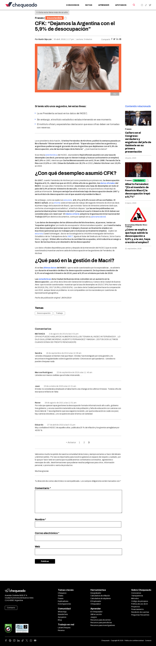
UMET (70, 236)
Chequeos (62, 593)
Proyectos (135, 607)
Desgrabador (95, 593)
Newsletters (63, 614)
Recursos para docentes (100, 620)
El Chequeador (96, 612)
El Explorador (95, 601)
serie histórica (51, 155)
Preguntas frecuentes (140, 615)
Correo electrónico (47, 533)
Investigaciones (64, 604)
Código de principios (139, 601)
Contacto (11, 608)
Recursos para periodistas (101, 623)
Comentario (43, 488)
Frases (39, 18)
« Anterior (71, 442)
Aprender (103, 5)
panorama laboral (98, 217)
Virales (60, 596)
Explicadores (63, 601)
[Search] (134, 5)
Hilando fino (140, 225)
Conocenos (72, 5)
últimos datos (49, 268)
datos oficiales (107, 183)
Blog (60, 620)
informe (57, 203)
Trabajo (59, 313)
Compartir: (106, 39)
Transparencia (137, 596)
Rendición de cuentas (140, 612)
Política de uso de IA (139, 604)
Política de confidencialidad (134, 640)
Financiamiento (137, 609)
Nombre (40, 519)
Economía (129, 225)
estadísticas (45, 279)
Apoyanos (120, 5)
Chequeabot (95, 604)
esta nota (68, 200)
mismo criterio (73, 214)
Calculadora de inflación (100, 596)
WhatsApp (62, 612)
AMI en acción (96, 614)
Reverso (61, 630)
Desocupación (44, 313)
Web (37, 546)
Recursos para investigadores (102, 625)
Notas (88, 5)
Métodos (135, 598)
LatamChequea (64, 628)
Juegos (93, 617)
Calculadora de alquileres (100, 598)
